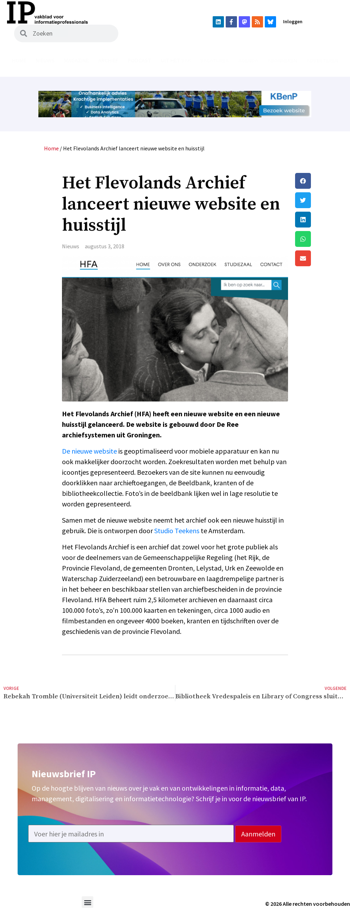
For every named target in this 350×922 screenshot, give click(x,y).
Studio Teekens (176, 530)
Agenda (248, 60)
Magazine (76, 60)
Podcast (139, 60)
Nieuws (45, 60)
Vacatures (214, 60)
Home (19, 60)
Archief (108, 60)
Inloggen (292, 21)
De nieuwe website (89, 451)
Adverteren (322, 60)
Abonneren (282, 60)
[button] (320, 181)
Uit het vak (176, 60)
